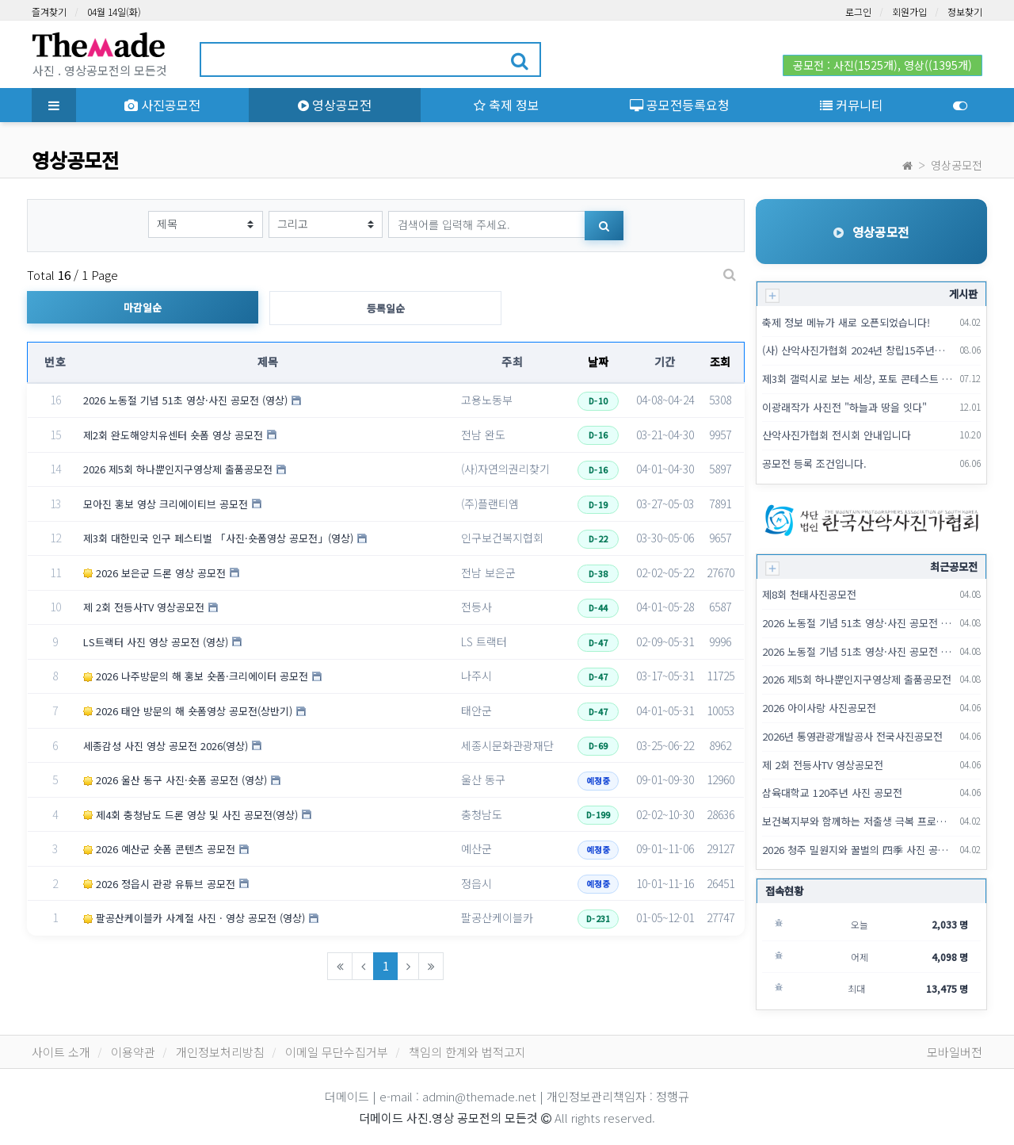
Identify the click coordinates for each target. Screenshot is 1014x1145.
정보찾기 (964, 11)
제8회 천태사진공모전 (809, 594)
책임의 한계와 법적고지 (467, 1052)
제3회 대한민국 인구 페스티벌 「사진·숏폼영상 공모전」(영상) (218, 538)
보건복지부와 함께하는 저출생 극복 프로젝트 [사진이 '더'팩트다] (858, 821)
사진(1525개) (865, 65)
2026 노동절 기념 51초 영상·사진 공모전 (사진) (858, 651)
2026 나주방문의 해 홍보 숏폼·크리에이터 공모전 (195, 676)
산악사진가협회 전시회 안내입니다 (836, 434)
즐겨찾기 (49, 11)
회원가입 (909, 11)
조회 (720, 362)
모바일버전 (954, 1052)
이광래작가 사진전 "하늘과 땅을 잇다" (844, 407)
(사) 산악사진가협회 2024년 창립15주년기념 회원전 (858, 350)
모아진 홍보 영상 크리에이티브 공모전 (165, 503)
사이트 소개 (61, 1052)
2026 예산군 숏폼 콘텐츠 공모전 (159, 848)
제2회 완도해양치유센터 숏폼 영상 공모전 (173, 434)
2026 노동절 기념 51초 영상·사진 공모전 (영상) (185, 400)
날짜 (598, 362)
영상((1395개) (938, 65)
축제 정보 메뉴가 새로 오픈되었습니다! (846, 322)
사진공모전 (162, 104)
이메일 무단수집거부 (336, 1052)
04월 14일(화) (114, 11)
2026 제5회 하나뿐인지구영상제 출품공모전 (178, 469)
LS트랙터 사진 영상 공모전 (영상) (155, 641)
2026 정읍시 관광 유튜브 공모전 (159, 883)
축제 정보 (506, 104)
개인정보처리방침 (220, 1052)
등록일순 (386, 308)
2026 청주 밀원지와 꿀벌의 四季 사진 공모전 (858, 849)
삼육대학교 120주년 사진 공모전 (832, 792)
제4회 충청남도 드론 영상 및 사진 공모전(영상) (190, 814)
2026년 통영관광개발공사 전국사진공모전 (852, 736)
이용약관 (133, 1052)
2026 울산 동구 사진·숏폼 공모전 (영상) (175, 779)
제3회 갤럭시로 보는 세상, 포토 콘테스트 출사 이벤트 (858, 378)
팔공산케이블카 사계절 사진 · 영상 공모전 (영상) (194, 917)
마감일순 (143, 307)
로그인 (858, 11)
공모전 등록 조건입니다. (814, 463)
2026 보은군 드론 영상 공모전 (154, 572)
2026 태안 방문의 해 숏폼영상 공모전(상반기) (187, 710)
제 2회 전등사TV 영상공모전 (143, 607)
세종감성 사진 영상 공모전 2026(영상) (165, 745)
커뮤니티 (851, 104)
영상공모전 (335, 104)
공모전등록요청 (680, 104)
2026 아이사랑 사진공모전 (819, 707)
